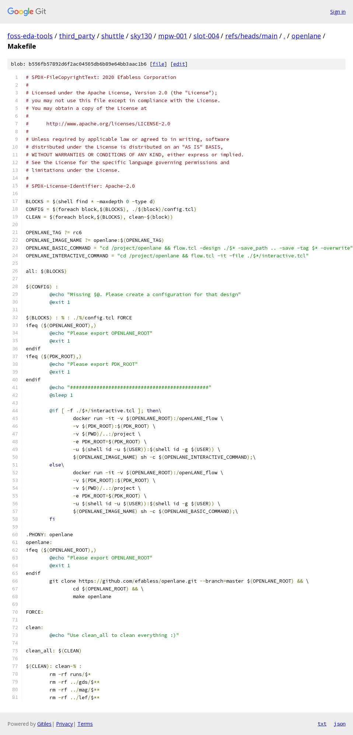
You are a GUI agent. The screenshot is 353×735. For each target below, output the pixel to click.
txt (322, 723)
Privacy (64, 723)
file (158, 64)
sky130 (141, 35)
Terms (85, 723)
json (340, 723)
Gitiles (44, 723)
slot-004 (206, 35)
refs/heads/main (251, 35)
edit (179, 64)
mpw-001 (172, 35)
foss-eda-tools (30, 35)
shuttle (112, 35)
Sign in (338, 11)
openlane (306, 35)
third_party (77, 35)
